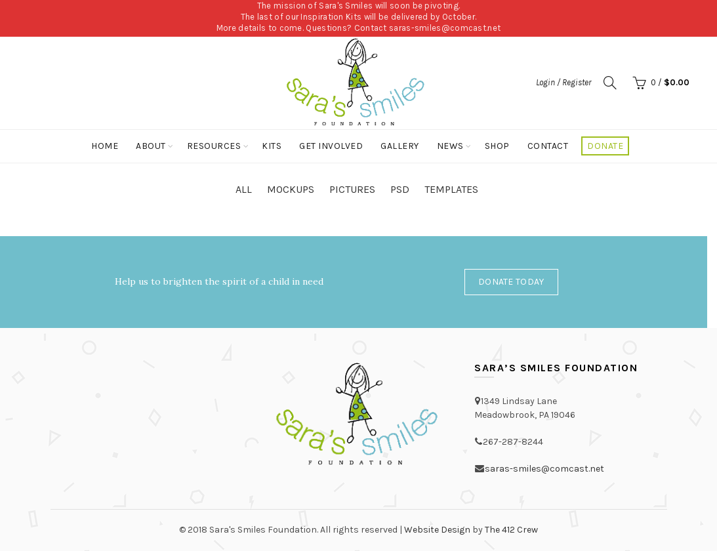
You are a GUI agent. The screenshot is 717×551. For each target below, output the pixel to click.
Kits (271, 146)
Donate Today (511, 281)
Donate (605, 146)
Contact (548, 146)
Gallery (399, 146)
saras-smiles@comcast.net (445, 28)
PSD (399, 189)
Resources (214, 146)
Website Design (437, 529)
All (244, 189)
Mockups (290, 189)
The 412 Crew (511, 529)
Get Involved (331, 146)
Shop (497, 146)
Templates (451, 189)
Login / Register (563, 82)
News (450, 146)
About (151, 146)
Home (104, 146)
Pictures (352, 189)
